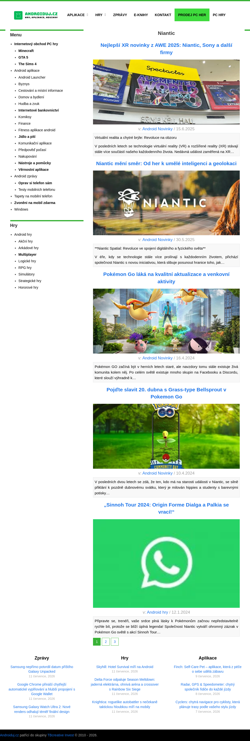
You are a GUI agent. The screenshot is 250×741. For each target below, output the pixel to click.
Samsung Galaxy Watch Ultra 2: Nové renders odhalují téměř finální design (42, 709)
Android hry (157, 612)
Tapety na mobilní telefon (33, 196)
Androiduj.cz (9, 735)
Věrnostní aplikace (34, 170)
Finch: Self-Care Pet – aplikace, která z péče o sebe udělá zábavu (207, 669)
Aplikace (76, 15)
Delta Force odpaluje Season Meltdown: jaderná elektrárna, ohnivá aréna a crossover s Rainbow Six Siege (125, 684)
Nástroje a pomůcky (35, 163)
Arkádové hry (29, 248)
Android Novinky (157, 129)
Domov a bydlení (31, 97)
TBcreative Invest (60, 735)
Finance (25, 123)
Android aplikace (27, 70)
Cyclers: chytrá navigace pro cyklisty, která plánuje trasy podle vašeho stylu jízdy (208, 704)
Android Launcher (32, 77)
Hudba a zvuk (29, 104)
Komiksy (25, 117)
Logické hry (27, 261)
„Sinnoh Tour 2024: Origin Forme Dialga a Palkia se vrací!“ (166, 508)
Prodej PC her (192, 15)
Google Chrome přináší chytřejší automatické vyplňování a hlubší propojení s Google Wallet (42, 689)
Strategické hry (30, 281)
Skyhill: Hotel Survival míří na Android (124, 667)
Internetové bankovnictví (39, 110)
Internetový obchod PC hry (36, 44)
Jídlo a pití (27, 137)
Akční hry (26, 241)
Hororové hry (28, 287)
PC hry (219, 15)
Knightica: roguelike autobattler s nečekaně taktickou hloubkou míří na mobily (124, 704)
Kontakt (163, 15)
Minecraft (26, 51)
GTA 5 (23, 57)
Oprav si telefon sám (35, 183)
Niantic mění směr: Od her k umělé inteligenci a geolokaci (166, 163)
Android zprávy (25, 176)
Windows (21, 209)
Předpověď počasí (32, 150)
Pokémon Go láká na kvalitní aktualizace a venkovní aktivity (166, 277)
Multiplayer (28, 254)
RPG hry (25, 268)
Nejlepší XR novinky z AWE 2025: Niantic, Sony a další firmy (166, 48)
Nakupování (28, 156)
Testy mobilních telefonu (37, 190)
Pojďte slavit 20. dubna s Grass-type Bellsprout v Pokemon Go (166, 393)
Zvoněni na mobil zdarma (34, 203)
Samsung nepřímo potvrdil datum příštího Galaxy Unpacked (41, 669)
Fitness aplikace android (37, 130)
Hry (99, 15)
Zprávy (120, 15)
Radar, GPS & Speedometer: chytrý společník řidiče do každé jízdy (208, 686)
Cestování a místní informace (41, 90)
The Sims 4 (28, 64)
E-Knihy (141, 15)
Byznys (24, 84)
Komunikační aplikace (35, 143)
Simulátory (27, 274)
